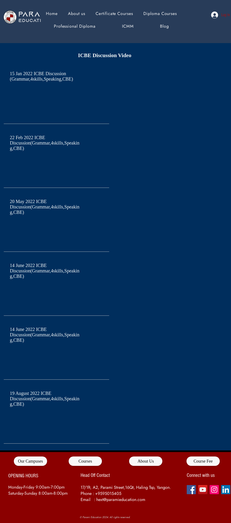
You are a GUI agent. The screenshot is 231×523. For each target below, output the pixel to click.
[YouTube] (202, 489)
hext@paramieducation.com (120, 500)
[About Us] (145, 461)
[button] (160, 13)
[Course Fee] (203, 461)
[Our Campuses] (30, 461)
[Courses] (85, 461)
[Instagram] (214, 489)
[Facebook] (191, 489)
